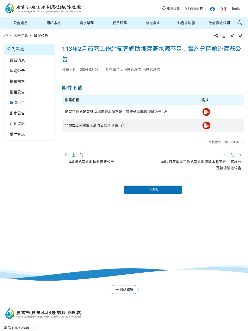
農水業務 (87, 23)
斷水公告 (17, 113)
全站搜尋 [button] (240, 23)
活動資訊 (17, 124)
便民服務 (120, 23)
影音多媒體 (186, 23)
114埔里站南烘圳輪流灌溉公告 (107, 158)
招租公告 (17, 92)
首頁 (6, 35)
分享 (216, 36)
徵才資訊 (17, 134)
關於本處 (53, 23)
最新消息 (17, 60)
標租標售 (17, 81)
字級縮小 (232, 36)
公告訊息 (20, 23)
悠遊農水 (153, 23)
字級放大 (240, 36)
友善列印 (224, 36)
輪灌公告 (17, 102)
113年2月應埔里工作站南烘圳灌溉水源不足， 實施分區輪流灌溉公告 (198, 161)
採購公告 (17, 71)
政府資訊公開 (219, 23)
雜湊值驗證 (166, 111)
